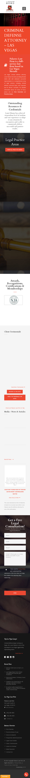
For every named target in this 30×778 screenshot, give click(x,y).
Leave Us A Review (11, 746)
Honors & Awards (11, 735)
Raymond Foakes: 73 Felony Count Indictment (15, 678)
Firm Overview (18, 92)
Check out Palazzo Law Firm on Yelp (15, 408)
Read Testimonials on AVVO (15, 397)
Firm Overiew (9, 729)
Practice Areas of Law (12, 732)
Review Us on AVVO (15, 391)
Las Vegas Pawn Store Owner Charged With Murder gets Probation (14, 673)
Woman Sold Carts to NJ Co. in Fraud (14, 668)
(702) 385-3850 (10, 1)
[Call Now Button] (26, 774)
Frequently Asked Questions (14, 738)
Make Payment (10, 749)
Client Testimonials (11, 743)
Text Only (15, 765)
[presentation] (16, 584)
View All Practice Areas (14, 149)
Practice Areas (8, 94)
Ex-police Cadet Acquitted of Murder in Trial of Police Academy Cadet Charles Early (15, 688)
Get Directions (10, 707)
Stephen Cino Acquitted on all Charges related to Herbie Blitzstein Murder (14, 683)
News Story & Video (14, 497)
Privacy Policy (21, 569)
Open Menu (24, 8)
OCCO (24, 767)
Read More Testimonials (18, 387)
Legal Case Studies (11, 740)
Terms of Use (7, 765)
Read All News (9, 459)
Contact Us (9, 718)
